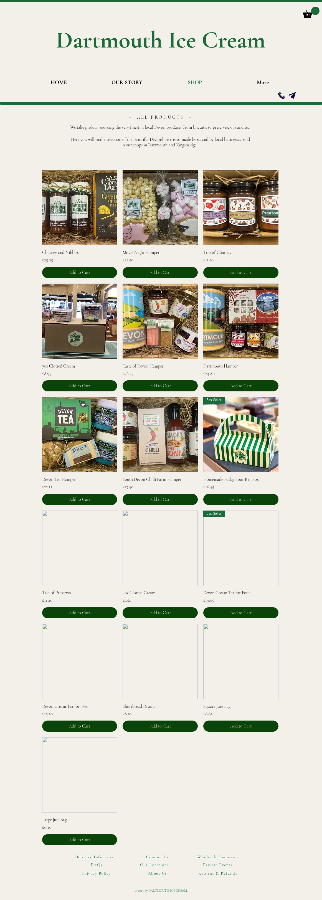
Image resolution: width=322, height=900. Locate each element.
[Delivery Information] (97, 857)
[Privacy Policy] (97, 873)
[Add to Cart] (79, 272)
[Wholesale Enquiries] (218, 857)
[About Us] (158, 873)
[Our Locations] (155, 865)
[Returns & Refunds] (218, 873)
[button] (311, 12)
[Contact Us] (158, 857)
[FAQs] (97, 865)
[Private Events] (218, 865)
